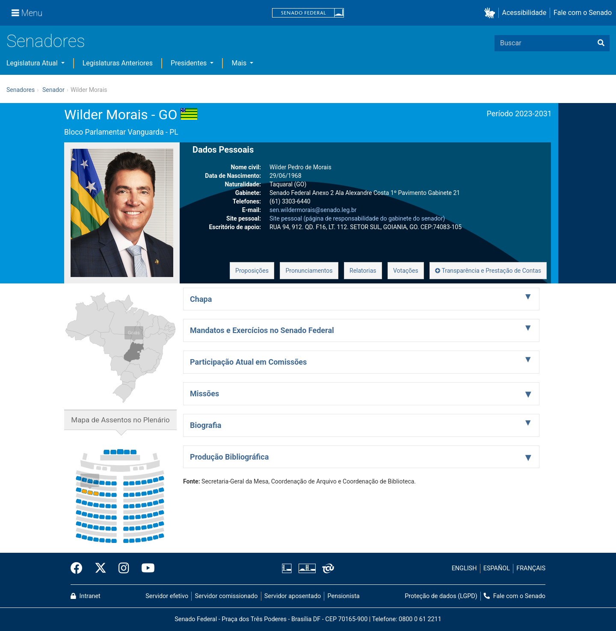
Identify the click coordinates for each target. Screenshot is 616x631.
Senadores (45, 41)
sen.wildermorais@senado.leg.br (313, 209)
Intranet (86, 596)
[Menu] (27, 13)
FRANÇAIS (530, 568)
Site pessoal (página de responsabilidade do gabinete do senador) (357, 218)
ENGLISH (464, 568)
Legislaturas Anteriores (118, 63)
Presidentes (189, 63)
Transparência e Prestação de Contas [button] (488, 270)
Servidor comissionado (226, 596)
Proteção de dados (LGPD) (441, 596)
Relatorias (362, 270)
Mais (239, 63)
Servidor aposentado (292, 596)
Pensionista (344, 596)
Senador (53, 89)
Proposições (252, 270)
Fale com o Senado (583, 13)
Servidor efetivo (166, 596)
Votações (405, 270)
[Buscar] (601, 43)
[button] (491, 13)
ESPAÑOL (496, 568)
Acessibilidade (524, 13)
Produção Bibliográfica (229, 456)
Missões (204, 393)
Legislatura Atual (32, 63)
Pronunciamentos (308, 270)
